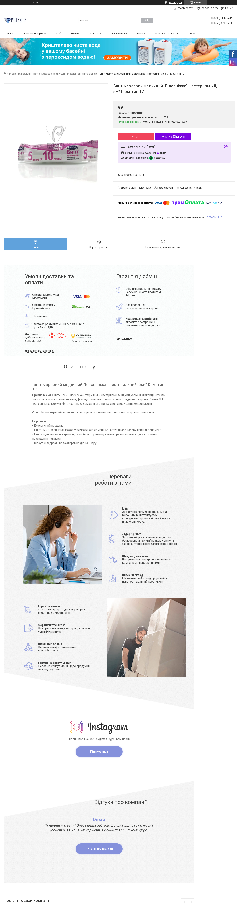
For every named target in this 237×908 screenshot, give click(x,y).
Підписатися (99, 751)
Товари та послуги (20, 73)
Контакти (95, 33)
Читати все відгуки (99, 848)
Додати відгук (209, 8)
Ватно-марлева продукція (49, 73)
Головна (9, 33)
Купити (136, 136)
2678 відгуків (175, 2)
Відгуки (141, 33)
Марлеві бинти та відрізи (82, 73)
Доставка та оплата (166, 33)
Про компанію (119, 33)
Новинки (75, 33)
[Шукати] (147, 20)
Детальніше (124, 338)
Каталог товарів (33, 33)
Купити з (173, 136)
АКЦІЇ (58, 33)
